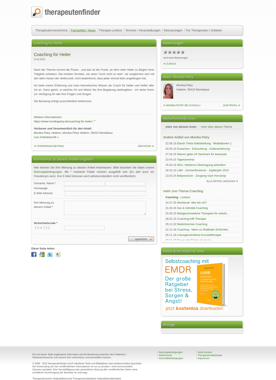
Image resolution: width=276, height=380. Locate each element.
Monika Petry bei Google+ (183, 105)
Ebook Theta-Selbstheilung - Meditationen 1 (204, 143)
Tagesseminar (185, 159)
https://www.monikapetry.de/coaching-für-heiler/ (63, 121)
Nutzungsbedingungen (48, 171)
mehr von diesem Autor (181, 126)
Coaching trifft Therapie (191, 218)
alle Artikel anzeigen (221, 181)
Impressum (202, 358)
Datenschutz (164, 355)
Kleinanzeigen (173, 30)
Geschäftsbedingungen (170, 358)
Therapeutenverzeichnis (51, 30)
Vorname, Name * (45, 183)
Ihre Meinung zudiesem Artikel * (44, 205)
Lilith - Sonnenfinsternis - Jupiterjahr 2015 (203, 170)
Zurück (171, 63)
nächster (144, 146)
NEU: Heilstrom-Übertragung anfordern (201, 165)
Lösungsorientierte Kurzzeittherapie (199, 235)
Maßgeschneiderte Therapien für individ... (203, 213)
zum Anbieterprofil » (46, 137)
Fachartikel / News (83, 30)
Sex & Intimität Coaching (192, 208)
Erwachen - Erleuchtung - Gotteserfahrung (203, 148)
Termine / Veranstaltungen (143, 30)
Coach (117, 85)
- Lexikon (177, 197)
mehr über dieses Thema (216, 126)
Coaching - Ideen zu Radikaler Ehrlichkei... (203, 229)
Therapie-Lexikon (110, 30)
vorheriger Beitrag (50, 146)
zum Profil (230, 105)
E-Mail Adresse (43, 193)
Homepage (41, 188)
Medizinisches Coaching (192, 224)
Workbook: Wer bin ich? (192, 202)
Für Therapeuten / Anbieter (204, 30)
